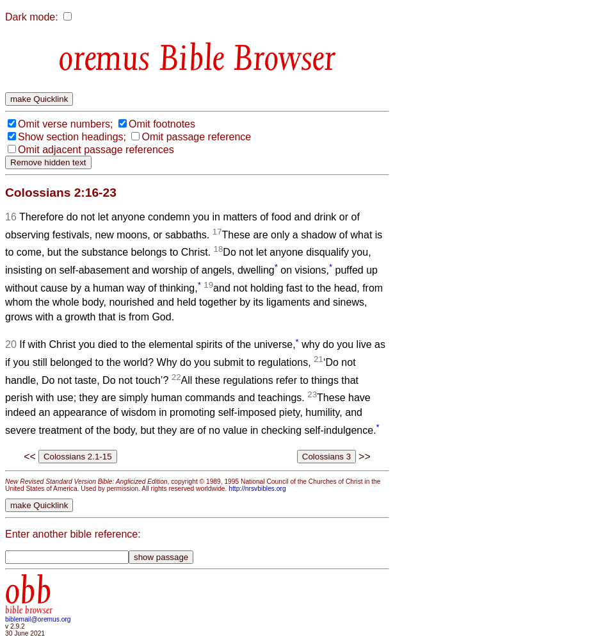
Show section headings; (72, 136)
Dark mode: (31, 17)
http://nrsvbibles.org (257, 488)
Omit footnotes (162, 124)
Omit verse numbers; (65, 124)
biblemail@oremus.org (38, 619)
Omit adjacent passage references (96, 149)
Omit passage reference (196, 136)
